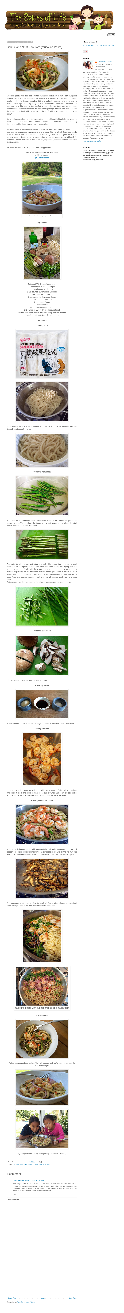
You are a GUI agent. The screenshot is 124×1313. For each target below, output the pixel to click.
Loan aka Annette (105, 62)
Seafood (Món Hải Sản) (42, 1164)
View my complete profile (92, 141)
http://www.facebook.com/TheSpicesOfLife (98, 45)
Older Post (72, 1298)
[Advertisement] (42, 1277)
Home (42, 1298)
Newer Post (11, 1298)
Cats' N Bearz (18, 1180)
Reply (15, 1194)
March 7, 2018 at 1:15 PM (34, 1180)
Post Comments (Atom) (26, 1302)
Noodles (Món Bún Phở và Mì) (23, 1164)
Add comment (13, 1200)
